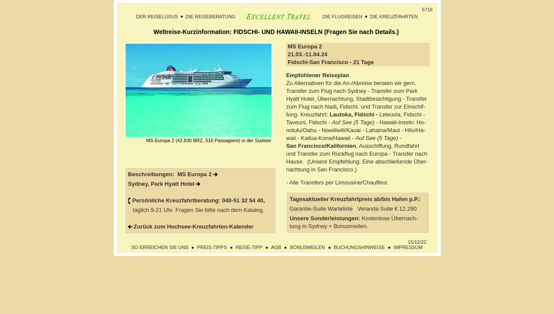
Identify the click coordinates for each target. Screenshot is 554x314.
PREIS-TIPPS (212, 247)
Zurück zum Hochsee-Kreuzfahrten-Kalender (194, 226)
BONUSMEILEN (307, 247)
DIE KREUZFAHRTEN (394, 16)
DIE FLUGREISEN (343, 16)
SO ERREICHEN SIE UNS (159, 247)
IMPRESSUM (408, 247)
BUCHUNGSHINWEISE (359, 247)
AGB (276, 247)
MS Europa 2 (194, 174)
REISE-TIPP (249, 247)
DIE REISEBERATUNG (211, 16)
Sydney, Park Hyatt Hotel (161, 184)
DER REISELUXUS (157, 16)
